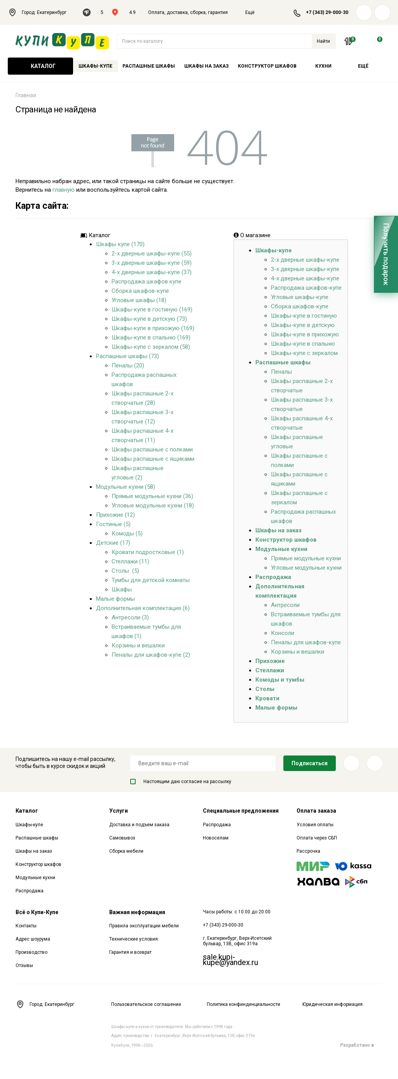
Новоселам (216, 838)
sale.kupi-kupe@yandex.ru (230, 959)
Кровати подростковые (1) (148, 552)
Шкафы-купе (95, 66)
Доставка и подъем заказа (139, 824)
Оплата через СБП (317, 838)
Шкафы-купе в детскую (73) (149, 318)
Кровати (267, 698)
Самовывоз (122, 838)
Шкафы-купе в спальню (303, 343)
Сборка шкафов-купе (140, 290)
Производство (31, 952)
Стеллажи (269, 670)
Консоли (282, 633)
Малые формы (115, 598)
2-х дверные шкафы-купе (305, 259)
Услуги (118, 811)
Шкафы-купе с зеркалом (304, 353)
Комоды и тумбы (279, 679)
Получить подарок (386, 254)
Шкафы (122, 589)
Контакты (26, 926)
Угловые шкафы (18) (139, 300)
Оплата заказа (316, 811)
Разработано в (361, 1045)
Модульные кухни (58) (125, 486)
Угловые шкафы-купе (299, 297)
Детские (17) (113, 542)
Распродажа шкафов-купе (306, 287)
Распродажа (273, 577)
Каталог (40, 66)
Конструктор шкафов (267, 66)
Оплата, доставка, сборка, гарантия (188, 12)
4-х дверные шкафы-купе (305, 278)
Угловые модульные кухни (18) (153, 505)
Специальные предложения (241, 811)
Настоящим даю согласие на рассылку (180, 781)
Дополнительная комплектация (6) (143, 608)
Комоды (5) (127, 533)
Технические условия (133, 939)
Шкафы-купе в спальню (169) (151, 337)
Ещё (254, 12)
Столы (264, 689)
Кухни (323, 66)
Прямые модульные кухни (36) (152, 496)
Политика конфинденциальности (243, 1004)
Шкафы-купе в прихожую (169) (153, 328)
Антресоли (285, 605)
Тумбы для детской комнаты (151, 580)
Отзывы (24, 965)
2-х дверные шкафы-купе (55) (152, 253)
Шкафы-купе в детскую (303, 325)
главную (63, 189)
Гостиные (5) (113, 524)
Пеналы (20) (128, 365)
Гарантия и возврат (130, 952)
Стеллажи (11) (130, 561)
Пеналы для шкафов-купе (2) (151, 654)
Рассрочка (308, 851)
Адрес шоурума (33, 939)
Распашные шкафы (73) (127, 356)
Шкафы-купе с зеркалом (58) (151, 346)
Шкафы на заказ (206, 66)
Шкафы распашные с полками (152, 449)
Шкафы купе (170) (120, 244)
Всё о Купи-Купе (37, 912)
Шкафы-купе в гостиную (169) (152, 309)
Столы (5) (125, 570)
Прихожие (270, 661)
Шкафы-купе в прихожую (305, 334)
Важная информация (137, 912)
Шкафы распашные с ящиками (153, 458)
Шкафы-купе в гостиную (304, 315)
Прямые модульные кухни (306, 558)
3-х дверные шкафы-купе (305, 269)
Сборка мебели (126, 851)
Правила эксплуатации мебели (144, 926)
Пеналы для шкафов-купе (306, 642)
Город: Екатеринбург (41, 12)
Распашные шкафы (148, 66)
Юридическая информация (332, 1004)
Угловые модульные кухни (306, 567)
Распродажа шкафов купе (147, 281)
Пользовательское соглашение (146, 1004)
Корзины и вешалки (138, 645)
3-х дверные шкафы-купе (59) (152, 262)
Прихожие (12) (115, 514)
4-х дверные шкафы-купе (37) (152, 272)
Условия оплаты (315, 824)
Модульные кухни (281, 549)
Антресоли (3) (130, 617)
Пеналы (281, 371)
